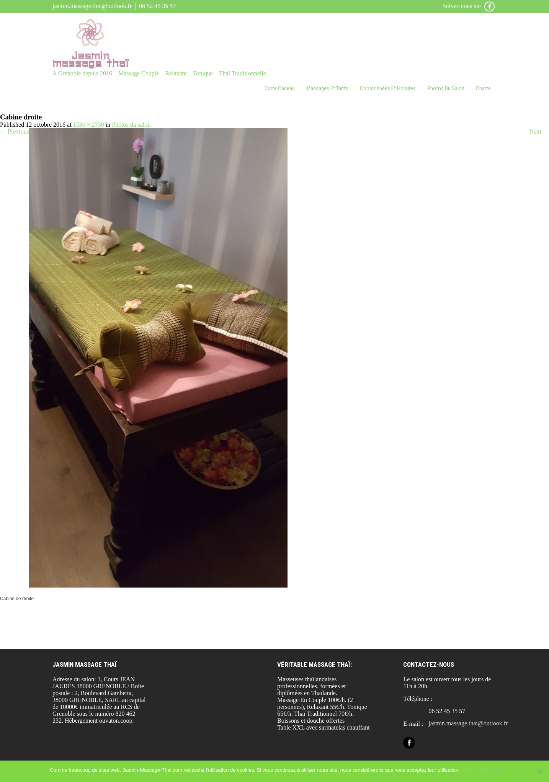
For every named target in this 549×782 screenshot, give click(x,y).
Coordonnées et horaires (388, 88)
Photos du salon (445, 88)
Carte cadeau (280, 88)
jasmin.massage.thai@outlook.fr (92, 6)
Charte (483, 88)
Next (539, 131)
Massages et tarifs (327, 88)
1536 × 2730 (88, 124)
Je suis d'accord (481, 770)
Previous (14, 131)
